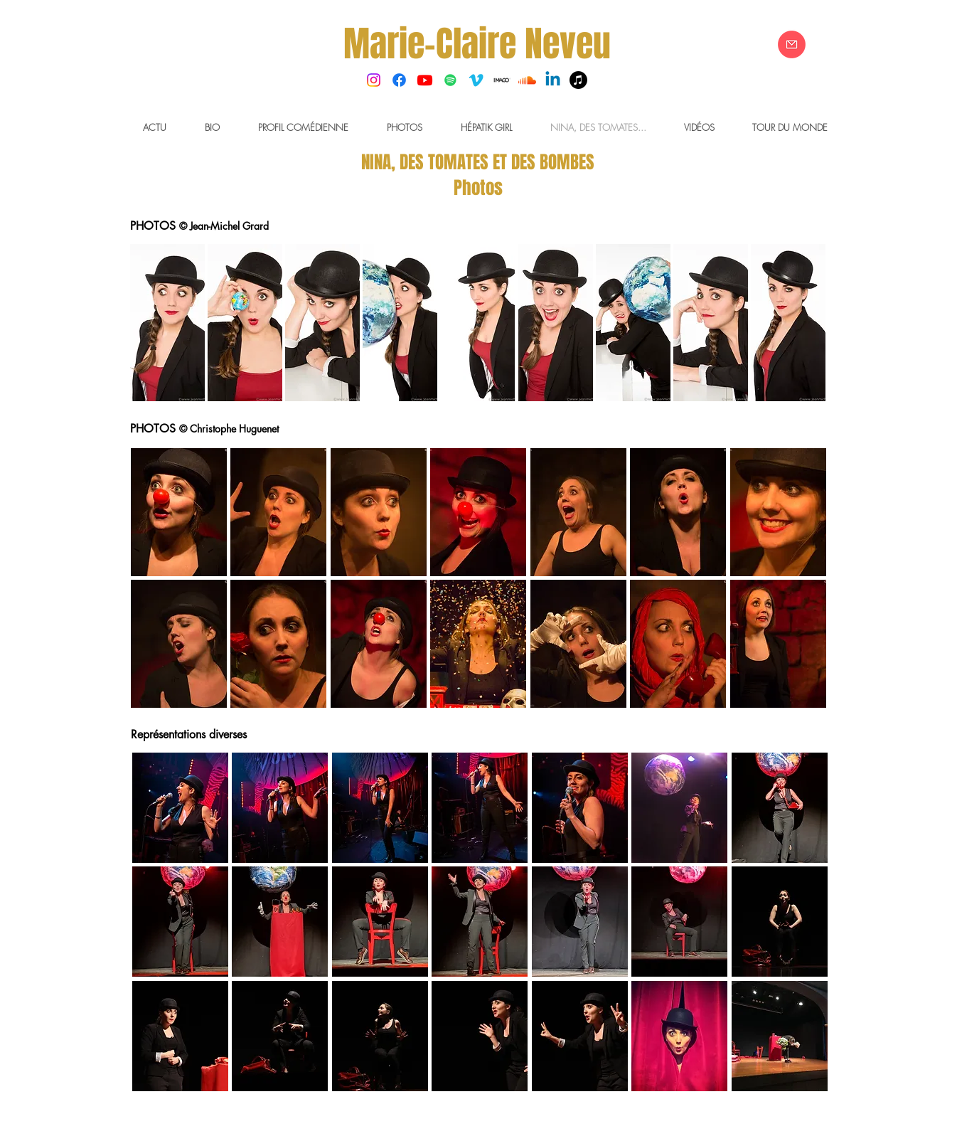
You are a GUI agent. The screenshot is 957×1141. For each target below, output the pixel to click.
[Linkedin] (553, 80)
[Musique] (578, 80)
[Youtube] (425, 80)
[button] (167, 322)
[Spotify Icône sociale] (450, 80)
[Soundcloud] (527, 80)
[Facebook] (399, 80)
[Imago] (501, 80)
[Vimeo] (476, 80)
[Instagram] (374, 80)
